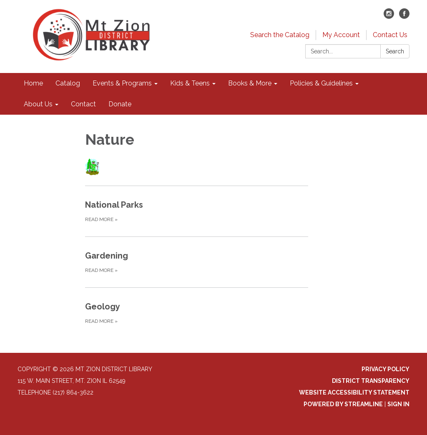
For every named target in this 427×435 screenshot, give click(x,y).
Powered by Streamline (343, 404)
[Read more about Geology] (197, 312)
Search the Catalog (279, 35)
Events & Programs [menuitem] (122, 83)
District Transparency (370, 380)
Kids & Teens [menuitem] (190, 83)
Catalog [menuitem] (67, 83)
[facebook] (404, 16)
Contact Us (390, 35)
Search (395, 51)
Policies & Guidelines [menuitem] (321, 83)
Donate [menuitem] (119, 104)
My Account (341, 35)
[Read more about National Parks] (197, 211)
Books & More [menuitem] (249, 83)
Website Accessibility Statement (354, 392)
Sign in (398, 404)
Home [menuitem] (33, 83)
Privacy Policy (385, 369)
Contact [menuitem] (83, 104)
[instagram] (389, 16)
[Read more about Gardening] (197, 261)
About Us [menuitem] (38, 104)
